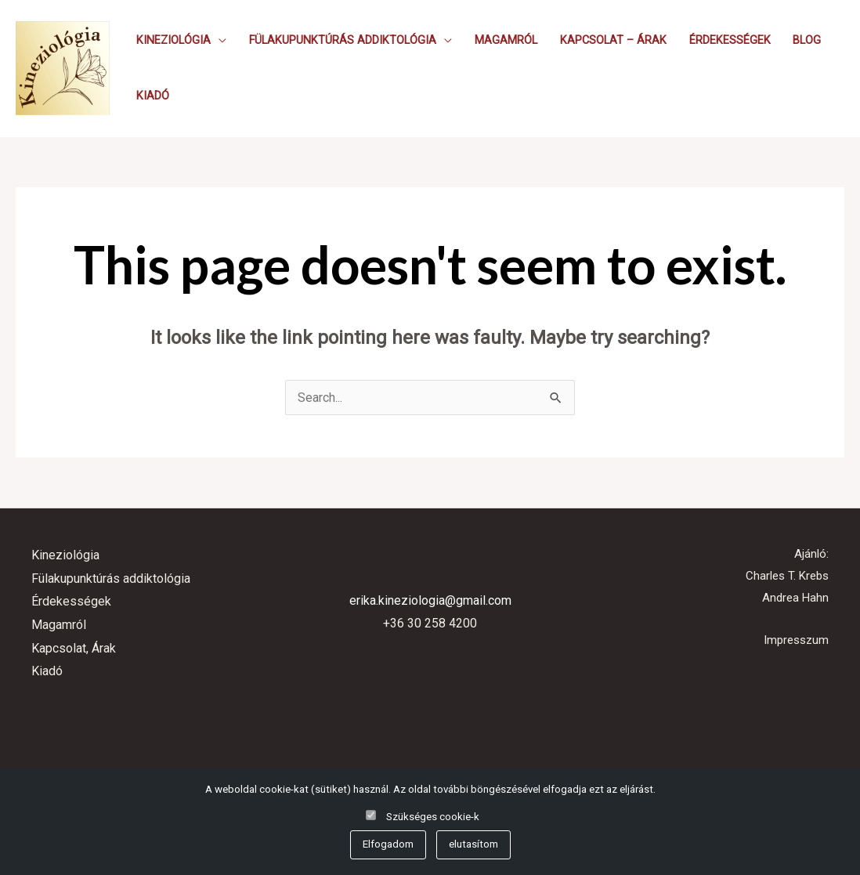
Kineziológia (173, 40)
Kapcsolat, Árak (73, 648)
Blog (807, 40)
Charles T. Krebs (787, 576)
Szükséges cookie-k (432, 817)
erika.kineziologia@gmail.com (430, 600)
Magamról (506, 40)
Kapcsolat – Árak (613, 40)
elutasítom (473, 844)
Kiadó (152, 96)
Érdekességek (730, 40)
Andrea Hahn (795, 598)
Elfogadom (388, 844)
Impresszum (796, 640)
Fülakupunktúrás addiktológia (342, 40)
